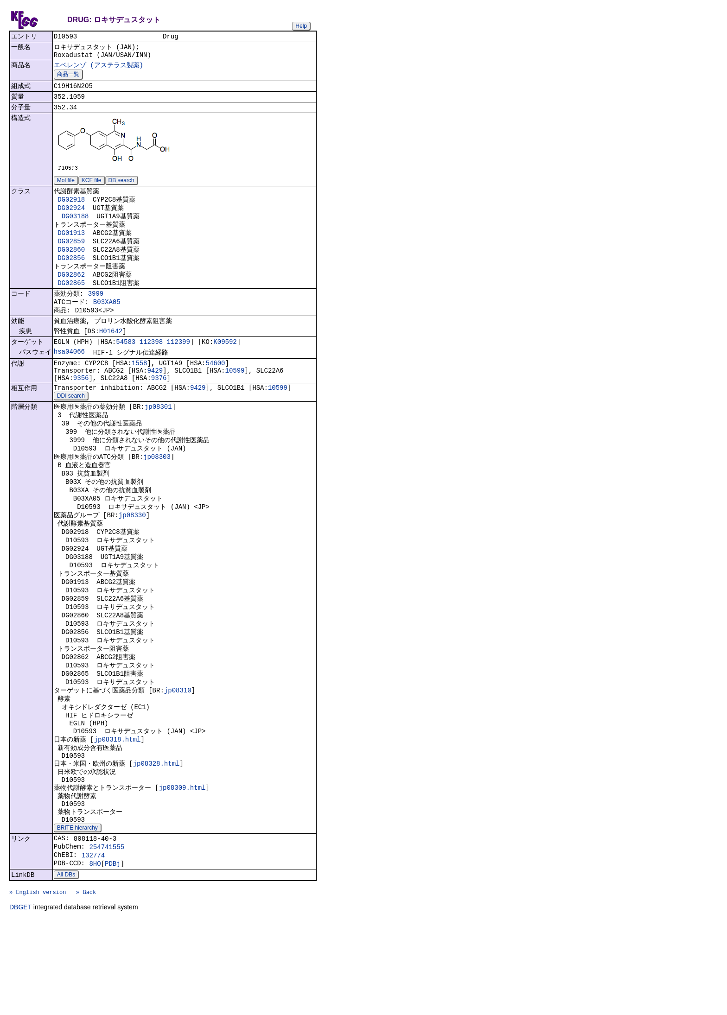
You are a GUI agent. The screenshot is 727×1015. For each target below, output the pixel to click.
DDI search (71, 429)
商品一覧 (68, 79)
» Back (86, 986)
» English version (37, 986)
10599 (234, 400)
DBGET (20, 1002)
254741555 (106, 933)
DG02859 (71, 255)
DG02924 (71, 218)
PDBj (113, 953)
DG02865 (71, 302)
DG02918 (71, 209)
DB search (121, 188)
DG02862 (71, 292)
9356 (81, 409)
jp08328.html (156, 838)
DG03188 (75, 227)
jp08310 (177, 756)
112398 (151, 368)
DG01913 (71, 246)
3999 (96, 314)
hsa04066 (69, 378)
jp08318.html (117, 811)
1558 (139, 391)
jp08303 (157, 496)
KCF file (92, 188)
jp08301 (158, 441)
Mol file (66, 188)
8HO (95, 953)
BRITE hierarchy (77, 912)
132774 (93, 943)
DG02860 (71, 264)
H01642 (110, 356)
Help (301, 26)
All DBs (66, 965)
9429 (155, 400)
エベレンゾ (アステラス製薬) (98, 68)
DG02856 (71, 274)
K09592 (224, 368)
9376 (159, 409)
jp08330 (132, 561)
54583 (125, 368)
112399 (178, 368)
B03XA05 (107, 323)
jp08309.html (182, 866)
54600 (215, 391)
